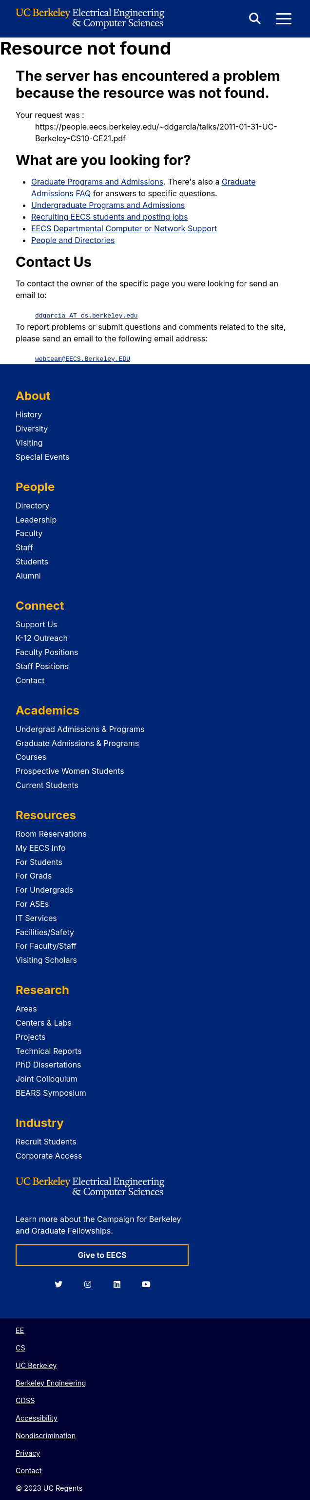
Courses (31, 756)
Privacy (28, 1452)
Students (32, 561)
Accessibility (37, 1417)
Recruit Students (46, 1141)
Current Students (47, 784)
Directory (33, 505)
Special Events (42, 456)
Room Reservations (51, 833)
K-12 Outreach (42, 637)
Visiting (29, 442)
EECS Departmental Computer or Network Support (124, 228)
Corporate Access (49, 1155)
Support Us (36, 624)
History (29, 414)
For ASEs (32, 903)
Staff (24, 547)
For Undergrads (44, 889)
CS (20, 1347)
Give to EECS (102, 1254)
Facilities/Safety (45, 932)
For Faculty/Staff (46, 945)
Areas (26, 1008)
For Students (39, 861)
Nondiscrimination (46, 1435)
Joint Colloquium (47, 1078)
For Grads (34, 875)
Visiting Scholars (46, 959)
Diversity (32, 428)
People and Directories (73, 240)
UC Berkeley (36, 1365)
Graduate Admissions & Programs (77, 743)
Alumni (28, 575)
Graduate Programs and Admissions (97, 182)
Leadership (36, 519)
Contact (30, 680)
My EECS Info (41, 847)
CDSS (25, 1400)
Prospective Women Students (70, 770)
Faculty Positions (47, 651)
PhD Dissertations (48, 1064)
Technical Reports (49, 1050)
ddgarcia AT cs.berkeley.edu (86, 315)
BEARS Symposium (51, 1092)
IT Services (36, 917)
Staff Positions (42, 666)
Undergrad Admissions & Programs (80, 728)
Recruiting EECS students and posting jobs (109, 217)
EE (20, 1330)
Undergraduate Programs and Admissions (108, 205)
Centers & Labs (44, 1022)
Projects (30, 1036)
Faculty (29, 533)
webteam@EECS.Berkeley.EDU (82, 358)
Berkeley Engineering (51, 1382)
